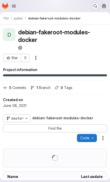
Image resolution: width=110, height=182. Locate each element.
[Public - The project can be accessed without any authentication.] (20, 48)
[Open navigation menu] (14, 6)
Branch (40, 87)
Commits (14, 87)
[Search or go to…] (95, 6)
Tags (63, 87)
